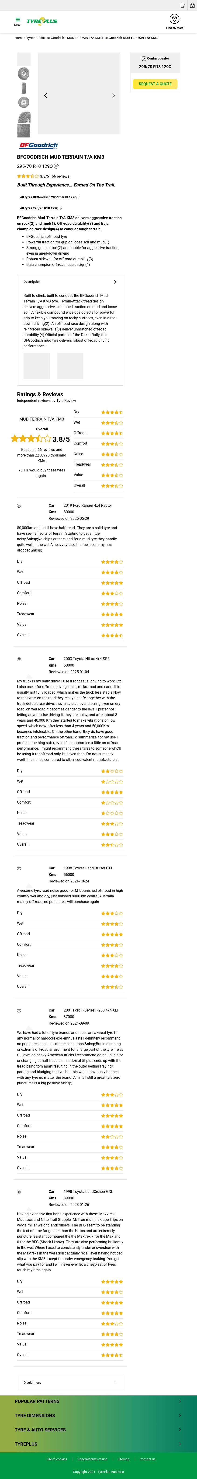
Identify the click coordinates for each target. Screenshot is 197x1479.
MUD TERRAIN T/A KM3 (84, 38)
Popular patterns (98, 1401)
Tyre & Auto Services (98, 1429)
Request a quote (155, 84)
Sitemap (124, 1459)
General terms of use (92, 1459)
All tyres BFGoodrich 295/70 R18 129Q (50, 197)
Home (19, 38)
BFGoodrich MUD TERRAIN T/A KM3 (60, 157)
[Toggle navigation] (17, 21)
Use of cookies (57, 1459)
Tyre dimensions (98, 1415)
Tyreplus (98, 1444)
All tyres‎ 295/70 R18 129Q (41, 208)
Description (70, 282)
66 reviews (60, 176)
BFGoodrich (55, 38)
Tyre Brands (35, 38)
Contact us (148, 1459)
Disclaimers (70, 1383)
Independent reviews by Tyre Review (46, 400)
